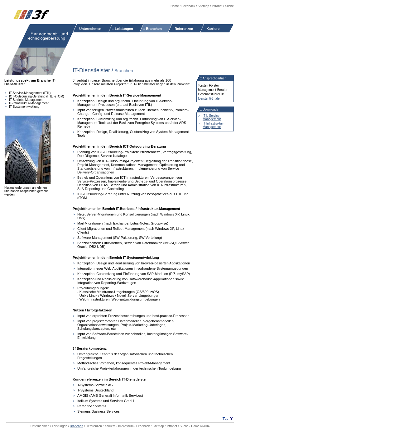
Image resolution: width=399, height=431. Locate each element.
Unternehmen (90, 29)
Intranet (217, 6)
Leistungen (124, 29)
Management (212, 119)
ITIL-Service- (211, 115)
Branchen (154, 29)
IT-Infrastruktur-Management (213, 125)
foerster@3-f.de (209, 98)
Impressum (125, 426)
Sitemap (203, 6)
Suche (229, 6)
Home (175, 6)
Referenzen (184, 29)
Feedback (188, 6)
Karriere (212, 29)
